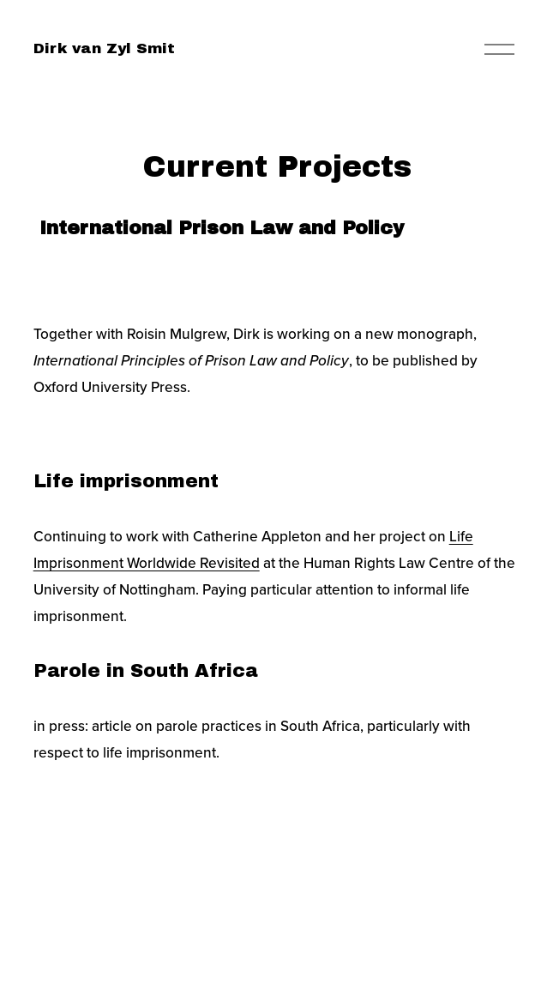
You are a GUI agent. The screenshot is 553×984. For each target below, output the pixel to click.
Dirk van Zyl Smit (104, 48)
